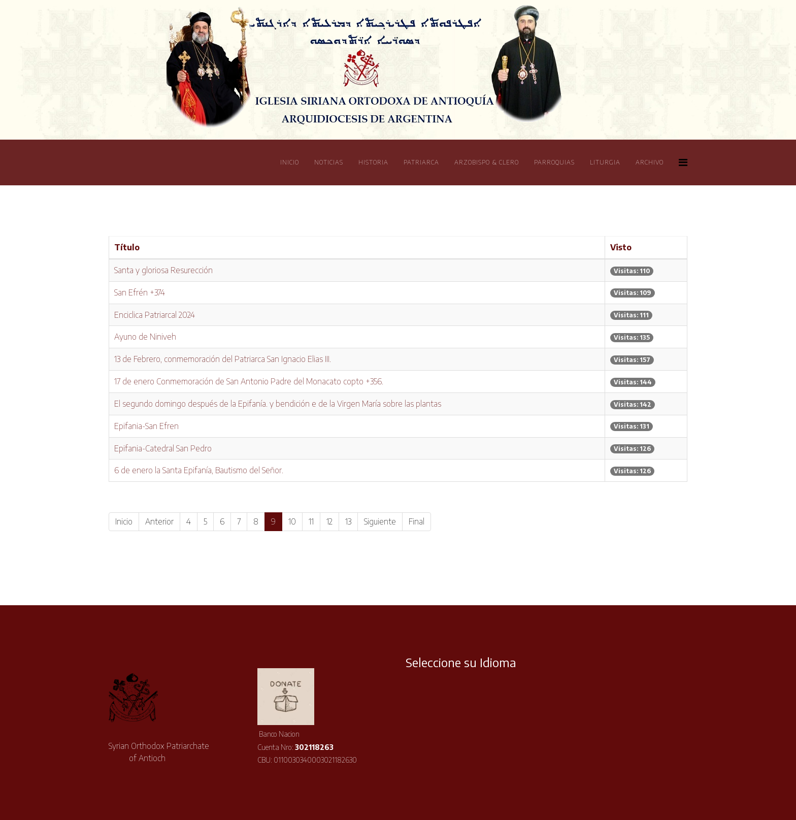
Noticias (328, 162)
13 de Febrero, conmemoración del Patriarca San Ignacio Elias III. (222, 359)
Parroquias (554, 162)
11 (311, 521)
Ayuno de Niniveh (145, 337)
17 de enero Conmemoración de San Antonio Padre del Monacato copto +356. (248, 381)
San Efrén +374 (139, 292)
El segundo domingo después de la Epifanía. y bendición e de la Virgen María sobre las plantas (277, 404)
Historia (373, 162)
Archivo (650, 162)
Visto (621, 247)
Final (416, 521)
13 (348, 521)
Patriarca (421, 162)
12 (329, 521)
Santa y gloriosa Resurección (163, 270)
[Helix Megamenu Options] (683, 162)
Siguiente (380, 521)
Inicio (289, 162)
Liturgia (605, 162)
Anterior (159, 521)
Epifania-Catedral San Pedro (163, 448)
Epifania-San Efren (146, 426)
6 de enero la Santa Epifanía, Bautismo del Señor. (198, 470)
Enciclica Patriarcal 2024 (154, 315)
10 (292, 521)
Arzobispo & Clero (486, 162)
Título (127, 247)
